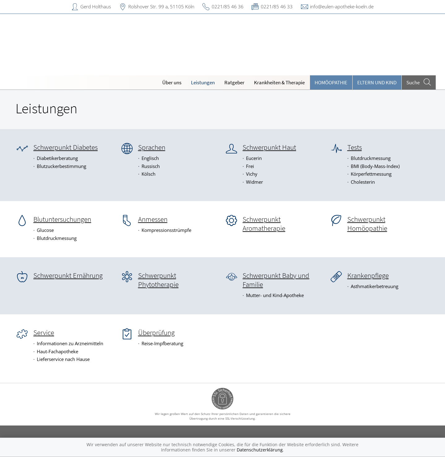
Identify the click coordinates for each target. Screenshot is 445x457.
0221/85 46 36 (228, 6)
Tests (354, 147)
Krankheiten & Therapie (279, 82)
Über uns (171, 82)
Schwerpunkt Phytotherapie (158, 280)
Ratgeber (234, 82)
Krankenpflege (368, 275)
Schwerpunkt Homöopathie (367, 224)
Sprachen (151, 147)
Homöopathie (331, 82)
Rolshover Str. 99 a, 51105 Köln (161, 6)
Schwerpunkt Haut (269, 147)
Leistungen (203, 82)
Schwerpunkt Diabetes (65, 147)
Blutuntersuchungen (62, 219)
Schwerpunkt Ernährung (68, 275)
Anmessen (152, 219)
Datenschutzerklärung (260, 450)
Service (43, 332)
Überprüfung (156, 332)
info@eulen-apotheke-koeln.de (342, 6)
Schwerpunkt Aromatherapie (264, 224)
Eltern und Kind (376, 82)
